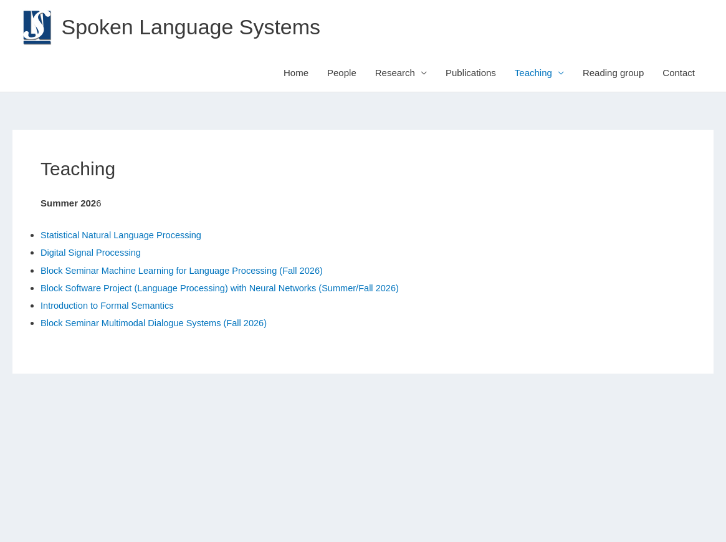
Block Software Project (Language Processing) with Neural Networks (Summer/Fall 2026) (225, 288)
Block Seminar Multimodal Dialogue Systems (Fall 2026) (157, 322)
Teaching (533, 73)
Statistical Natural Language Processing (123, 235)
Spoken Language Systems (195, 27)
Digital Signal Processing (92, 253)
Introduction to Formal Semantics (109, 305)
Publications (471, 73)
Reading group (613, 73)
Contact (678, 73)
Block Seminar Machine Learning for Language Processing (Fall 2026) (186, 270)
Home (296, 73)
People (341, 73)
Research (395, 73)
